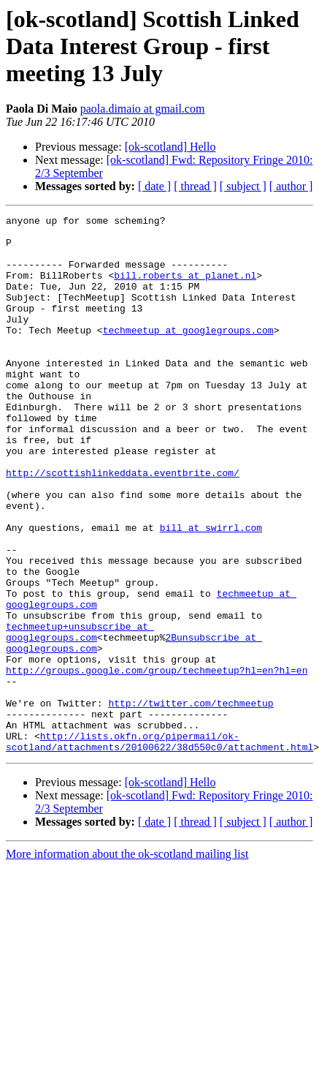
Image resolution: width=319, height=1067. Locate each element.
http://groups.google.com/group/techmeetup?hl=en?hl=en (156, 762)
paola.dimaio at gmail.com (142, 108)
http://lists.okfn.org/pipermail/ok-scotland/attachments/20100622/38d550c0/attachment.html (159, 847)
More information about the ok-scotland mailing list (127, 961)
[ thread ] (195, 186)
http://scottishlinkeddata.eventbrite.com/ (122, 525)
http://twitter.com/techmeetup (190, 801)
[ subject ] (243, 186)
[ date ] (154, 186)
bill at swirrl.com (211, 590)
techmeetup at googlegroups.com (188, 354)
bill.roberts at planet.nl (185, 288)
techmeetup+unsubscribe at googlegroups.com (80, 716)
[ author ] (291, 186)
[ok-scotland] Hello (170, 146)
